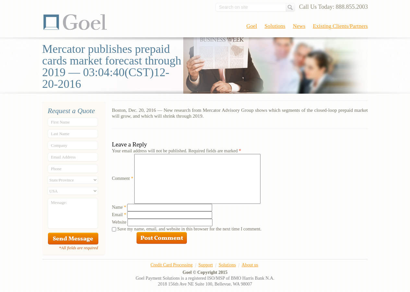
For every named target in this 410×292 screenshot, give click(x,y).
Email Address (63, 157)
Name (119, 207)
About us (250, 265)
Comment (122, 178)
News (299, 26)
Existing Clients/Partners (340, 26)
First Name (60, 122)
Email (119, 214)
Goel (75, 22)
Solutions (275, 26)
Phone (56, 168)
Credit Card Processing (172, 265)
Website (119, 222)
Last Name (60, 133)
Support (206, 265)
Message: (59, 202)
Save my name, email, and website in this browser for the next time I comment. (189, 229)
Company (59, 145)
